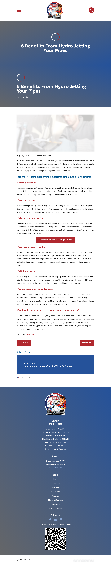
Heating (55, 487)
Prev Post (23, 342)
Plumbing (30, 335)
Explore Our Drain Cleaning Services (55, 240)
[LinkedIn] (55, 519)
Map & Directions (55, 467)
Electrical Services (55, 500)
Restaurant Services (55, 508)
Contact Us (55, 483)
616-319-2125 (55, 424)
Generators (55, 504)
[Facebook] (50, 519)
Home (55, 479)
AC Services (55, 491)
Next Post (87, 342)
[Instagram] (61, 519)
